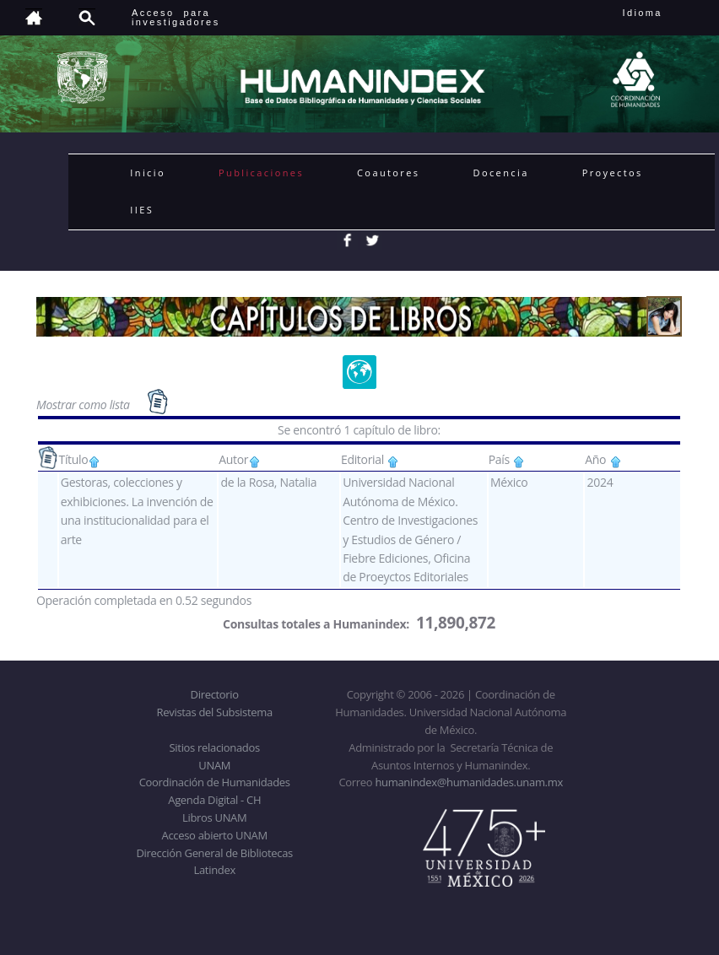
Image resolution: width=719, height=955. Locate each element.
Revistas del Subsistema (215, 712)
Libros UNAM (214, 817)
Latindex (214, 869)
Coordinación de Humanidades (214, 782)
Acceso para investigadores (176, 17)
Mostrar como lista (84, 405)
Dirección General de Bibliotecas (214, 853)
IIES (142, 209)
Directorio (215, 694)
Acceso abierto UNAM (215, 835)
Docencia (501, 172)
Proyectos (612, 172)
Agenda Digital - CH (214, 799)
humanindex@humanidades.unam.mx (469, 782)
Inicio (147, 172)
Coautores (388, 172)
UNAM (214, 765)
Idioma (663, 13)
